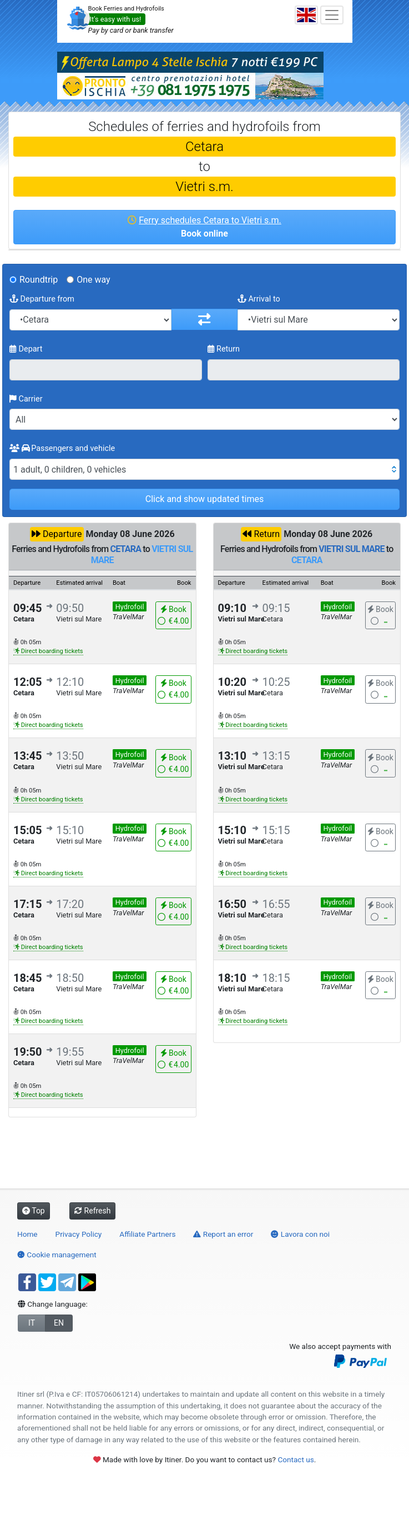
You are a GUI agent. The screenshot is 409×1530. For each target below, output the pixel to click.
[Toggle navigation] (332, 15)
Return (224, 349)
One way (93, 279)
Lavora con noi (300, 1234)
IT (31, 1322)
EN (59, 1322)
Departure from (41, 299)
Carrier (26, 399)
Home (27, 1234)
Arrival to (259, 299)
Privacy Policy (78, 1234)
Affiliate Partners (147, 1234)
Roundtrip (38, 279)
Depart (26, 349)
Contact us (295, 1459)
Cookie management (57, 1254)
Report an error (223, 1234)
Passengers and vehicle (62, 448)
